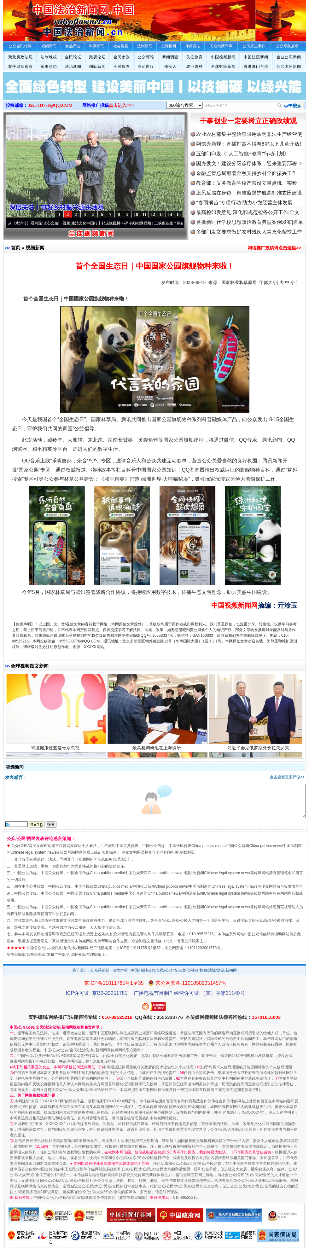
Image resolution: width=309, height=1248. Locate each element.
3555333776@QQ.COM (50, 105)
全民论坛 (73, 57)
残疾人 (170, 66)
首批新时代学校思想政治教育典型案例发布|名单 (249, 222)
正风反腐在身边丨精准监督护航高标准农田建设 (249, 192)
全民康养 (122, 66)
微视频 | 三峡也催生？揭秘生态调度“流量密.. (180, 223)
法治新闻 (73, 66)
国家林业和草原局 (239, 282)
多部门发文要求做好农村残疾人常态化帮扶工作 (249, 232)
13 (161, 214)
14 (170, 214)
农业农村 (194, 66)
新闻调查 (170, 57)
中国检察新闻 (223, 57)
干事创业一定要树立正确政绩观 (248, 121)
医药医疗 (146, 66)
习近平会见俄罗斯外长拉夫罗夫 (259, 751)
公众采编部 (99, 970)
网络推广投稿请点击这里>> (274, 247)
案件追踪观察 (20, 66)
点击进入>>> (121, 105)
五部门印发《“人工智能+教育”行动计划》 (242, 153)
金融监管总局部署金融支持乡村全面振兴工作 (246, 173)
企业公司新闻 (289, 57)
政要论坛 (97, 57)
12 (153, 214)
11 (144, 214)
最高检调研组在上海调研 (157, 751)
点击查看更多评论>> (287, 777)
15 (178, 214)
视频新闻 (35, 247)
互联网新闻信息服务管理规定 (103, 859)
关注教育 (194, 57)
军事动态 (49, 66)
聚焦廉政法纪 (20, 57)
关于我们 (79, 970)
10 (136, 214)
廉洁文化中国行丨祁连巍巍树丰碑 (102, 223)
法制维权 (49, 57)
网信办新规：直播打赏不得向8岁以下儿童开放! (248, 144)
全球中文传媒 (55, 18)
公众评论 (146, 57)
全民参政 (122, 57)
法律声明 (120, 970)
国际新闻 (97, 66)
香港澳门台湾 (256, 66)
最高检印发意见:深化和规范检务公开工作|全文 (248, 212)
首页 (15, 247)
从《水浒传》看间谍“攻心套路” (37, 223)
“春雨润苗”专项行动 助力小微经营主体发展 (244, 202)
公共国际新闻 (289, 66)
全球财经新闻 (223, 66)
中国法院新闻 (256, 57)
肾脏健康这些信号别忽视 (56, 751)
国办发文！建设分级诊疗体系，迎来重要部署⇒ (249, 163)
